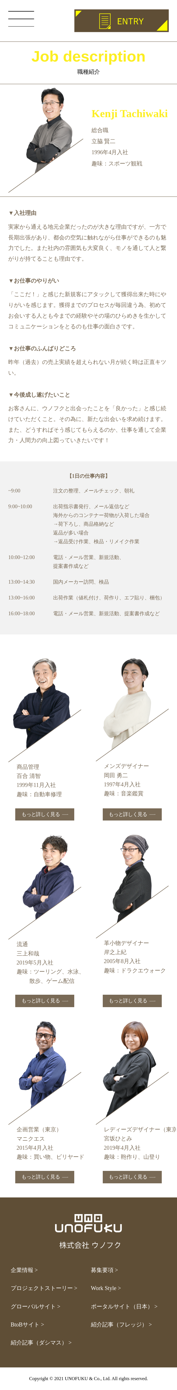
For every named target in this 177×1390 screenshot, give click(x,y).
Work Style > (106, 1288)
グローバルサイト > (35, 1306)
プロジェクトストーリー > (44, 1288)
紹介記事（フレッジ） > (121, 1324)
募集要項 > (104, 1270)
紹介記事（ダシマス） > (41, 1342)
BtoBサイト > (27, 1324)
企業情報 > (24, 1270)
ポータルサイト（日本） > (124, 1306)
